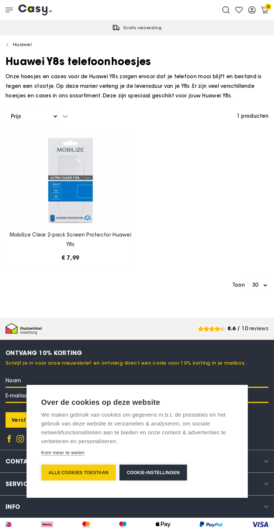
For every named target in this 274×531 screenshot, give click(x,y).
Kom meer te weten (62, 452)
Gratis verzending (142, 27)
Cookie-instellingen (153, 472)
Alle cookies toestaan (78, 472)
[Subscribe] (23, 420)
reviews (258, 328)
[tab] (137, 506)
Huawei (22, 44)
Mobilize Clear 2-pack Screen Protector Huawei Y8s (71, 240)
